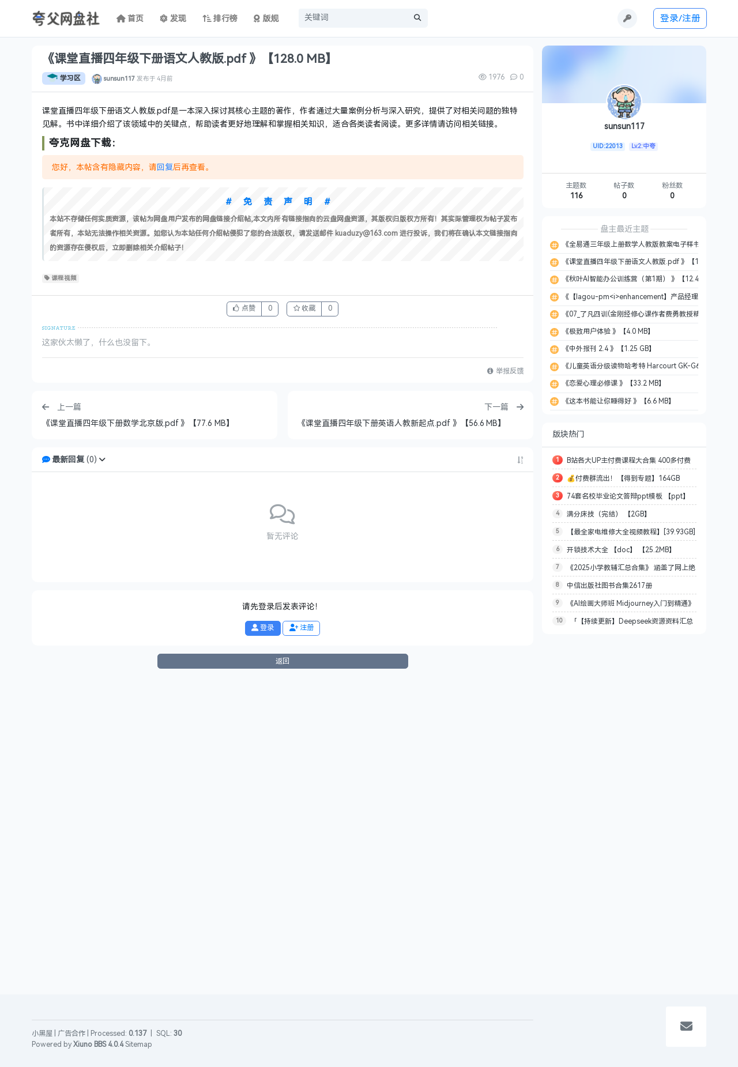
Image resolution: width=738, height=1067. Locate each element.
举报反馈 (505, 681)
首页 (130, 18)
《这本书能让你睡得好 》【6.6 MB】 (617, 401)
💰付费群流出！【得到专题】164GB (623, 478)
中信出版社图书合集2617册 (609, 586)
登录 (262, 937)
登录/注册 (680, 18)
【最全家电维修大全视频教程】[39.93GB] (631, 532)
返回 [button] (282, 970)
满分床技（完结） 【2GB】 (609, 514)
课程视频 (60, 587)
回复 (165, 476)
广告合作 (71, 1034)
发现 (173, 18)
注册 (301, 937)
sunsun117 (119, 78)
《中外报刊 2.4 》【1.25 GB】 (608, 349)
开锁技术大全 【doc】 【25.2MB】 (621, 550)
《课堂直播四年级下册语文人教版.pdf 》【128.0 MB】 (645, 262)
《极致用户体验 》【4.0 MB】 (607, 331)
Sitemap (138, 1044)
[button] (102, 768)
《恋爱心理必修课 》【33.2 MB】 (612, 383)
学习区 (64, 78)
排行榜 (220, 18)
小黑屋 (42, 1034)
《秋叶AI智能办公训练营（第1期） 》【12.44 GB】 (640, 279)
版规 (266, 18)
